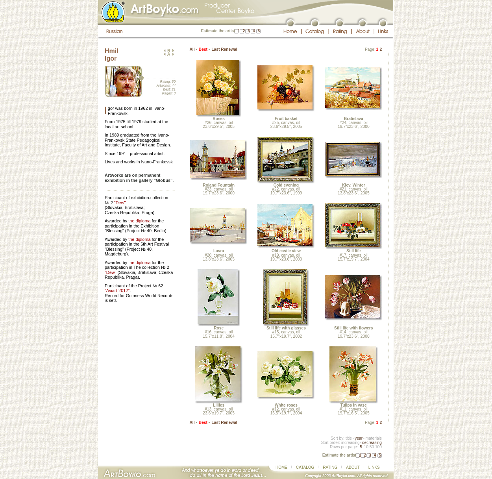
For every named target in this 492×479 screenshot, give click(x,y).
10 (366, 447)
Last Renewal (224, 49)
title (349, 438)
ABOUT (352, 467)
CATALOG (305, 467)
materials (373, 438)
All (191, 49)
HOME (281, 467)
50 (372, 447)
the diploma (139, 220)
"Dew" (120, 202)
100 (378, 447)
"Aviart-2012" (117, 290)
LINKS (374, 467)
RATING (330, 467)
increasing (350, 442)
